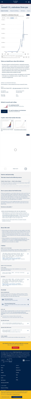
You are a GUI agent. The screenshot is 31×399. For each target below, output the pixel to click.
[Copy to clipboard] (27, 254)
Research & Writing (14, 10)
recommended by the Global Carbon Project (10, 215)
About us (17, 370)
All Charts (23, 10)
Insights (2, 375)
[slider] (8, 54)
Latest (2, 380)
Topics (2, 370)
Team (17, 377)
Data (2, 372)
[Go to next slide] (25, 169)
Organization (18, 372)
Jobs (17, 380)
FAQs (20, 359)
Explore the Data (4, 10)
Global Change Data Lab (17, 354)
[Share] (26, 57)
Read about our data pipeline (6, 206)
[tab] (4, 18)
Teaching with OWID (5, 385)
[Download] (24, 57)
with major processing (17, 88)
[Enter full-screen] (29, 57)
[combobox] (26, 2)
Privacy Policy (9, 394)
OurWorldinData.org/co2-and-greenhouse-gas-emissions (9, 57)
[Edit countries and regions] (28, 18)
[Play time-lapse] (2, 54)
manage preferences (16, 394)
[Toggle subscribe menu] (29, 2)
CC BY (19, 57)
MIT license (9, 358)
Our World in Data (15, 2)
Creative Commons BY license (20, 239)
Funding (17, 375)
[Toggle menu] (2, 2)
